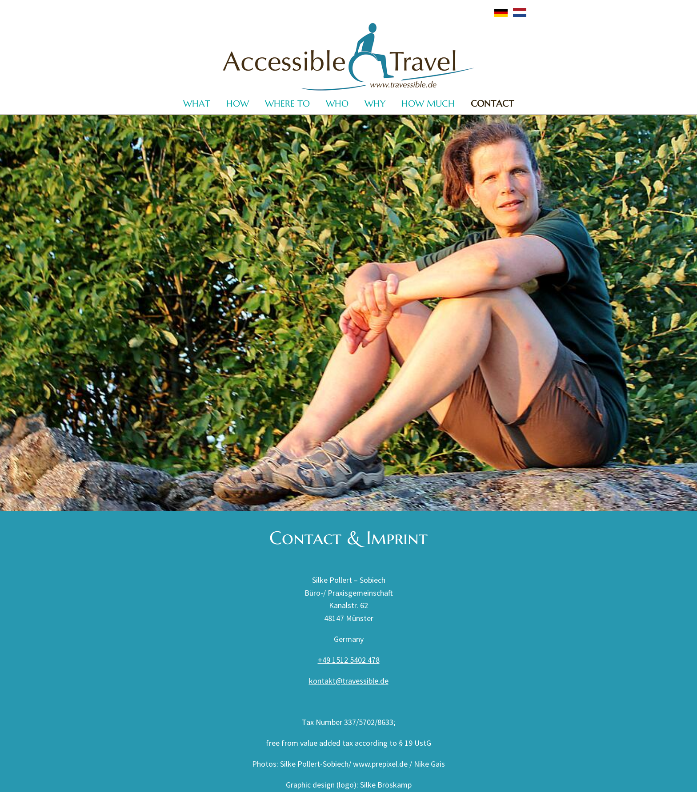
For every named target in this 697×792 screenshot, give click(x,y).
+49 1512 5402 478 (349, 660)
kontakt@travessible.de (349, 681)
